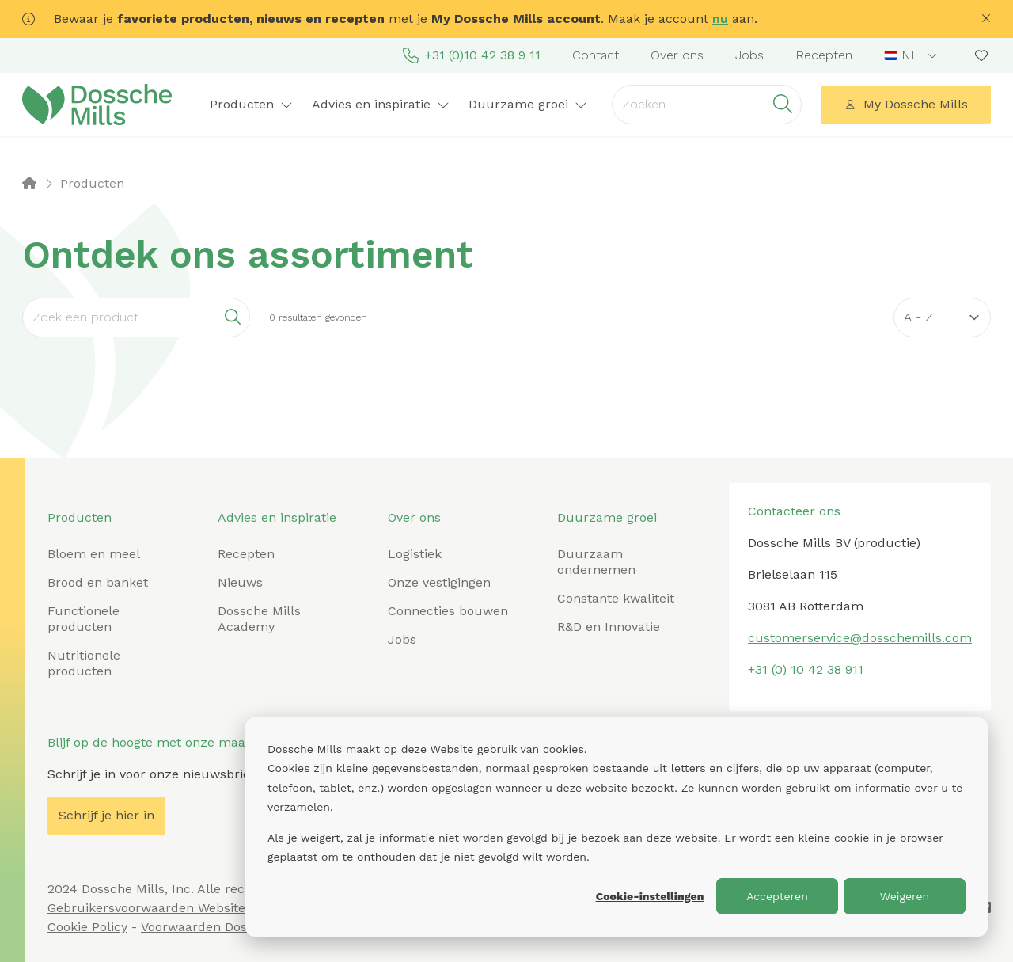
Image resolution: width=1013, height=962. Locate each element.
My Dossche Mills (906, 104)
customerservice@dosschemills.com (860, 637)
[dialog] (616, 827)
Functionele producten (83, 618)
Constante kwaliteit (615, 598)
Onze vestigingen (439, 582)
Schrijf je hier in (106, 815)
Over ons (677, 55)
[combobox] (912, 55)
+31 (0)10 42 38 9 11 (472, 55)
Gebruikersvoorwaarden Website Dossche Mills (189, 907)
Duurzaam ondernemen (596, 561)
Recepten (823, 55)
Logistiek (415, 553)
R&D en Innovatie (608, 626)
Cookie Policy (87, 926)
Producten (251, 104)
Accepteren (777, 896)
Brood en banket (97, 582)
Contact (595, 55)
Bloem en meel (93, 553)
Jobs (749, 55)
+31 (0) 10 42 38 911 (805, 669)
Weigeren (905, 896)
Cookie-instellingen (650, 896)
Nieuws (240, 582)
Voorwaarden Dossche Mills (224, 926)
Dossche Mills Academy (259, 618)
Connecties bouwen (448, 610)
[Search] (136, 317)
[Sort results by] (942, 317)
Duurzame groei (528, 104)
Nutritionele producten (83, 663)
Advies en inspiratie (381, 104)
